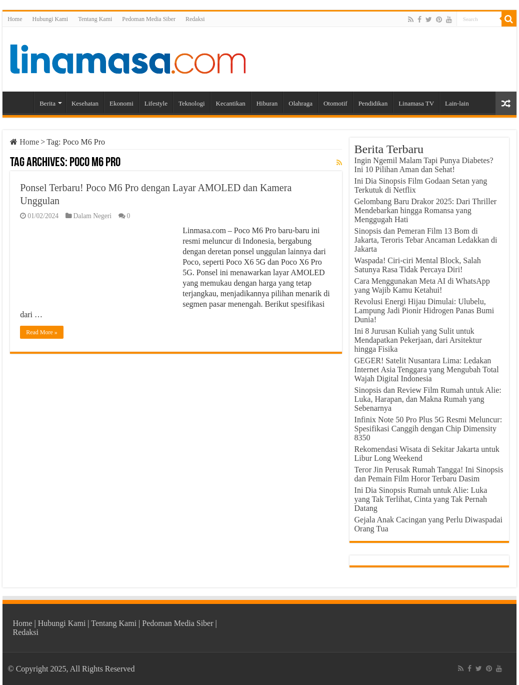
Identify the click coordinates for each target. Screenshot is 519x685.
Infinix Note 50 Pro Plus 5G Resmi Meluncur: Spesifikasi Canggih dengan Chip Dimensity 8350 (428, 428)
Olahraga (300, 103)
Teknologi (191, 103)
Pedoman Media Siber (149, 19)
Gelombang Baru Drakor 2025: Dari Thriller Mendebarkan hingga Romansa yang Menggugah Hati (425, 210)
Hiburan (267, 103)
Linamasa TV (416, 103)
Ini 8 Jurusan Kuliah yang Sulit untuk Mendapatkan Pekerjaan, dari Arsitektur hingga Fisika (418, 340)
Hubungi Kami (50, 19)
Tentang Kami (95, 19)
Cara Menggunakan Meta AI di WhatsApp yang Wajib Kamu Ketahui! (422, 285)
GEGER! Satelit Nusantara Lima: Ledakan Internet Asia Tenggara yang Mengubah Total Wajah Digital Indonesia (426, 369)
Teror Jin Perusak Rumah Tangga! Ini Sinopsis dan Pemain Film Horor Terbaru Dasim (429, 474)
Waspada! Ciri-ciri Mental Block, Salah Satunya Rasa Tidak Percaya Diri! (417, 265)
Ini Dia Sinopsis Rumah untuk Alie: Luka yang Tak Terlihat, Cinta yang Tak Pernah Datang (421, 499)
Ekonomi (122, 103)
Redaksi (195, 19)
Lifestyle (156, 103)
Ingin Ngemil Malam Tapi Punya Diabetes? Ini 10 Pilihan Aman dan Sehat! (424, 165)
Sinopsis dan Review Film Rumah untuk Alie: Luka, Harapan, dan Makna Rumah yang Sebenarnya (428, 399)
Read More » (42, 332)
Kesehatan (85, 103)
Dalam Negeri (93, 216)
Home (15, 19)
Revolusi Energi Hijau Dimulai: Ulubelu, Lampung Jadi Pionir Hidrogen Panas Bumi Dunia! (424, 310)
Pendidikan (373, 103)
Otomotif (336, 103)
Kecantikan (231, 103)
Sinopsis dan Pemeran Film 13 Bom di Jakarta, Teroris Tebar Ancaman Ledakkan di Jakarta (426, 240)
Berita (48, 103)
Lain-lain (457, 103)
